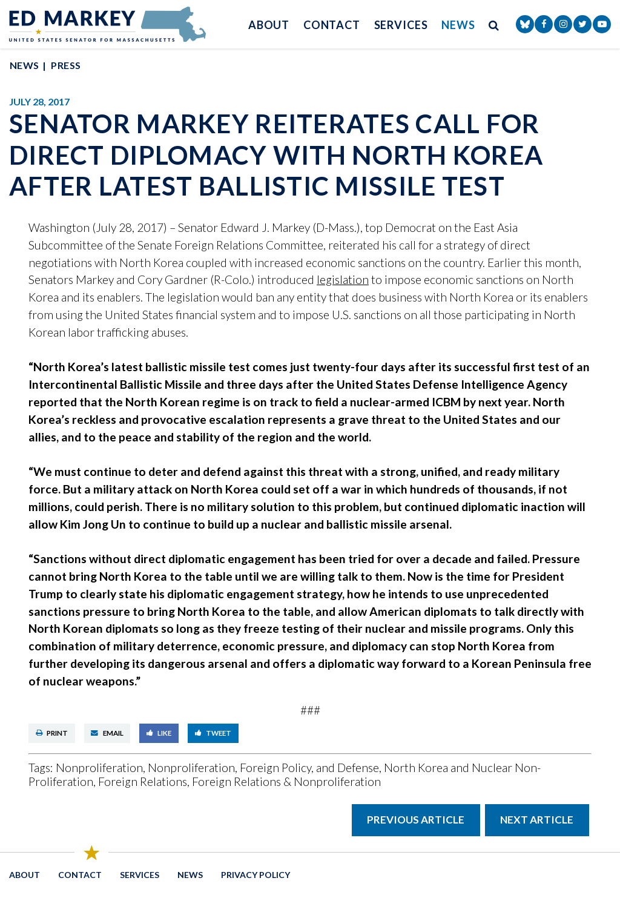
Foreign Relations (142, 781)
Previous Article (415, 819)
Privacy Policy (255, 875)
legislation (343, 279)
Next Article (536, 819)
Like (159, 733)
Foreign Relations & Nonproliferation (286, 781)
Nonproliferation (99, 767)
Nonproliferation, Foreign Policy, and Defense (263, 767)
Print (52, 733)
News (458, 24)
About (269, 24)
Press (66, 65)
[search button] (494, 24)
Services (401, 24)
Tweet (213, 733)
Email (107, 733)
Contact (331, 24)
